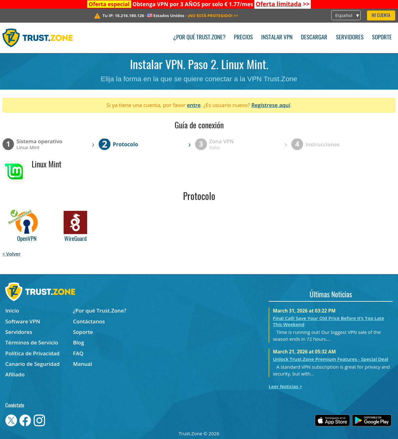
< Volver (11, 254)
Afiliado (15, 374)
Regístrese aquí (270, 105)
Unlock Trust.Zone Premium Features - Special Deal (330, 359)
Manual (82, 363)
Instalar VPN (277, 38)
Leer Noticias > (285, 386)
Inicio (12, 310)
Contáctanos (89, 321)
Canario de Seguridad (32, 363)
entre (193, 105)
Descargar (314, 38)
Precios (243, 38)
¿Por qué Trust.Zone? (199, 38)
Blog (78, 342)
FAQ (78, 353)
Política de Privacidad (32, 353)
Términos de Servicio (31, 342)
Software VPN (22, 321)
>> (283, 4)
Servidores (350, 38)
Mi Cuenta (381, 15)
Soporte (382, 38)
